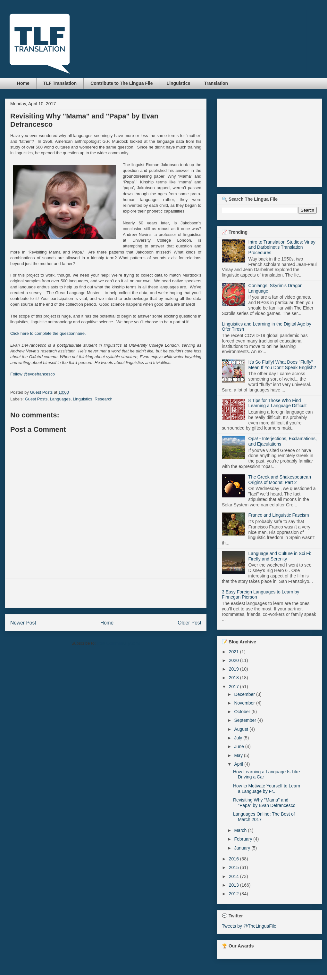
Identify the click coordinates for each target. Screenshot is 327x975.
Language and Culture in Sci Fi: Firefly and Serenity (279, 556)
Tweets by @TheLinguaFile (249, 926)
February (243, 839)
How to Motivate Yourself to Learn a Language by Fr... (266, 788)
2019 (234, 669)
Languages (60, 399)
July (238, 737)
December (245, 694)
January (242, 847)
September (245, 720)
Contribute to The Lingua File (121, 83)
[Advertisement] (106, 593)
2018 (234, 677)
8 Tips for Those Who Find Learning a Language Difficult (277, 403)
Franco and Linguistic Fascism (278, 515)
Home (23, 83)
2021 (234, 651)
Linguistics (178, 83)
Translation (216, 83)
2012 (234, 893)
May (239, 755)
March (241, 830)
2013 (234, 885)
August (241, 729)
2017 (234, 686)
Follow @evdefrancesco (32, 374)
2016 (234, 858)
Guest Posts (36, 399)
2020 (234, 660)
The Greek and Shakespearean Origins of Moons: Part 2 (279, 479)
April (239, 764)
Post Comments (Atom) (118, 643)
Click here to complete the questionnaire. (48, 333)
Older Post (189, 622)
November (245, 702)
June (239, 746)
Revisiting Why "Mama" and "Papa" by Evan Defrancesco (264, 802)
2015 (234, 867)
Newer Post (23, 622)
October (242, 711)
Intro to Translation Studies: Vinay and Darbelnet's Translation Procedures (281, 247)
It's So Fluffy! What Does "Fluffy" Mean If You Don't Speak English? (282, 364)
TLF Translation (60, 83)
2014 (234, 876)
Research (104, 399)
